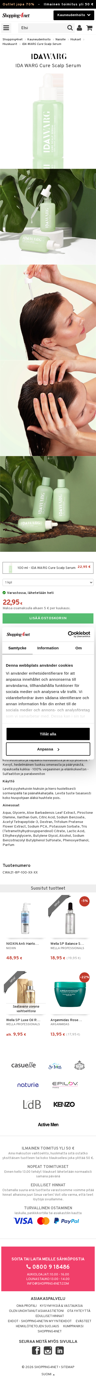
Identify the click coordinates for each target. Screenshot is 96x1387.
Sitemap (67, 1367)
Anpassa (48, 749)
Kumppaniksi (73, 1326)
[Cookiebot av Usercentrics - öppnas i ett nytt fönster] (68, 634)
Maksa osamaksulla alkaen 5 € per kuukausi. (36, 608)
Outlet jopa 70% (18, 4)
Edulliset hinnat (50, 1316)
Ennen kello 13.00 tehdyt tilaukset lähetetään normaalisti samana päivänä (48, 1171)
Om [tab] (79, 647)
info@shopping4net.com (48, 1284)
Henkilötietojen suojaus (37, 1326)
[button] (89, 28)
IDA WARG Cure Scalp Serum (41, 44)
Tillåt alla (48, 734)
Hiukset (75, 40)
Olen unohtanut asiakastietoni (36, 1311)
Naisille (61, 40)
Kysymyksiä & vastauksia (61, 1306)
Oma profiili (26, 1306)
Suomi (48, 1374)
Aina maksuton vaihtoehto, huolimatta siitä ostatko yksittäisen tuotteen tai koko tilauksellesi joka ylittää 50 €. (48, 1153)
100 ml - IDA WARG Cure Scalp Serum (48, 568)
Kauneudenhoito (39, 40)
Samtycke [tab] (17, 647)
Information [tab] (48, 647)
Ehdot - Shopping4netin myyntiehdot (40, 1321)
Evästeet (83, 1321)
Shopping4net (13, 40)
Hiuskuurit (10, 44)
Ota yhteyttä (78, 1311)
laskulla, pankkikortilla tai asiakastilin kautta (48, 1215)
